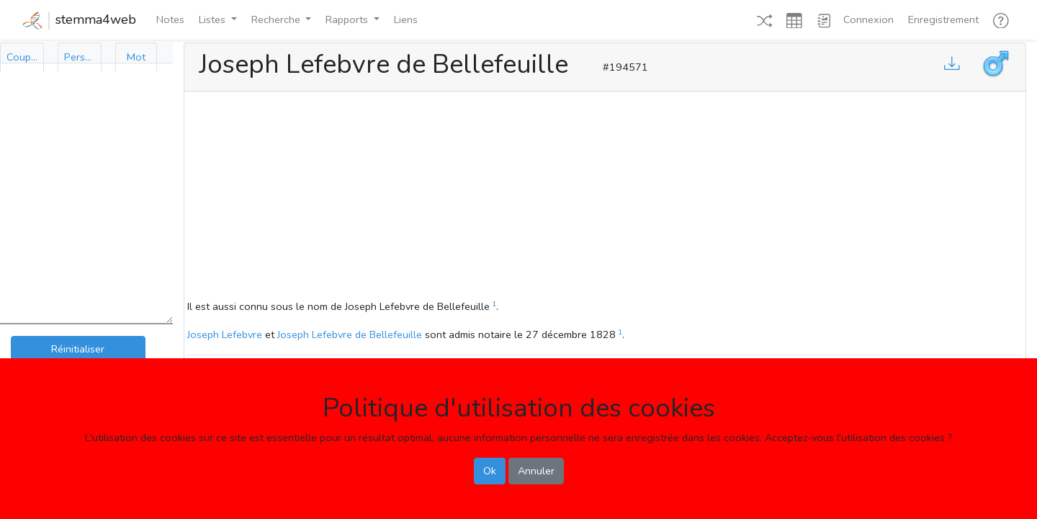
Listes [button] (213, 19)
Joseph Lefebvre (224, 334)
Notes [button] (170, 19)
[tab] (22, 57)
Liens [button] (406, 19)
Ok (489, 470)
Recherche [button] (277, 19)
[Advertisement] (605, 197)
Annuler (536, 470)
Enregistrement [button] (943, 19)
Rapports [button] (348, 19)
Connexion (868, 19)
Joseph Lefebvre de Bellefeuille (349, 334)
